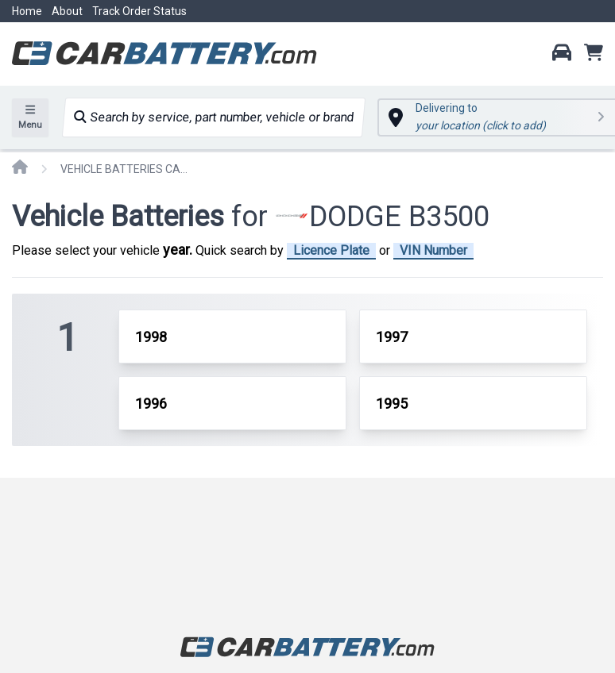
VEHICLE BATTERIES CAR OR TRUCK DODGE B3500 (124, 169)
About (67, 11)
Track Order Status (139, 11)
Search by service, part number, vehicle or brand (213, 117)
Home (27, 11)
